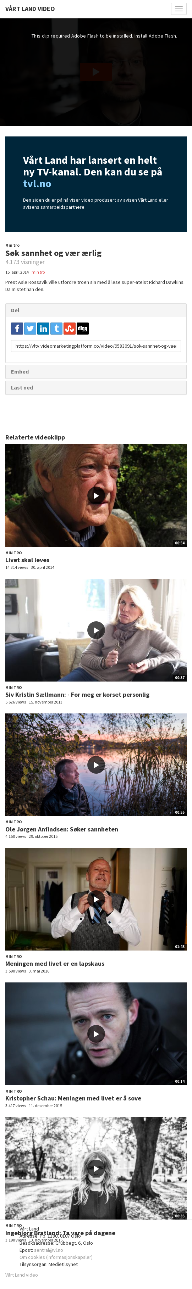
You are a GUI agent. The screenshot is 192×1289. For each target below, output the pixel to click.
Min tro (12, 245)
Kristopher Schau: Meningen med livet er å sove (73, 1098)
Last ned (22, 387)
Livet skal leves (27, 560)
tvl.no (37, 183)
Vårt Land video (21, 1275)
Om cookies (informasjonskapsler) (56, 1257)
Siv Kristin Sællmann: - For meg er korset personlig (77, 694)
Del (15, 310)
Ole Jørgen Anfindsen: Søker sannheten (61, 829)
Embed (20, 371)
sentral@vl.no (48, 1250)
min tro (38, 272)
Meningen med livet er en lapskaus (54, 963)
